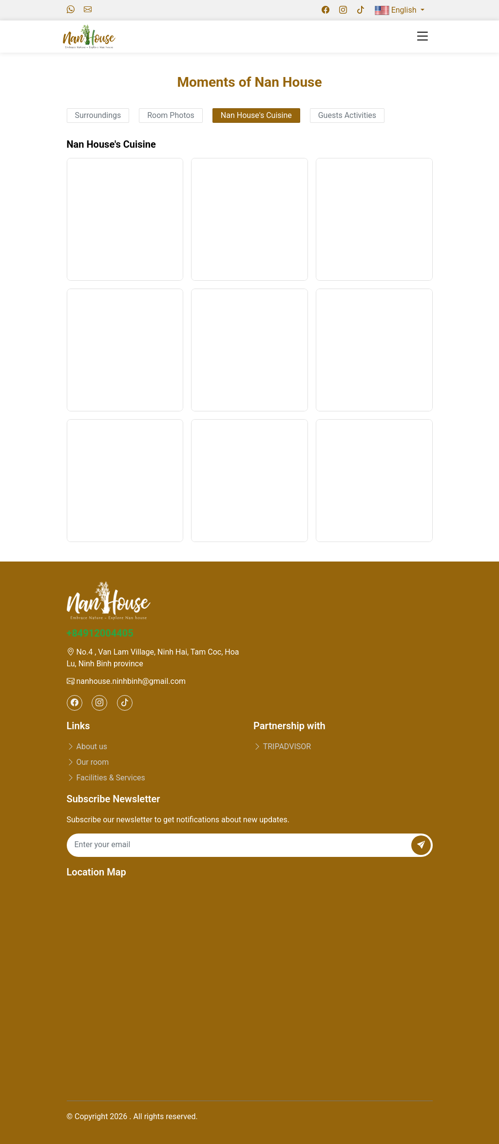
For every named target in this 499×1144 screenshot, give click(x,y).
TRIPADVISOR (282, 746)
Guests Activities (347, 115)
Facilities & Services (106, 777)
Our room (88, 762)
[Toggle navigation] (422, 36)
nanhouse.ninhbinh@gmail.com (126, 681)
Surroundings (98, 115)
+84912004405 (100, 633)
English (397, 10)
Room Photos (170, 115)
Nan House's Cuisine (256, 115)
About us (87, 746)
